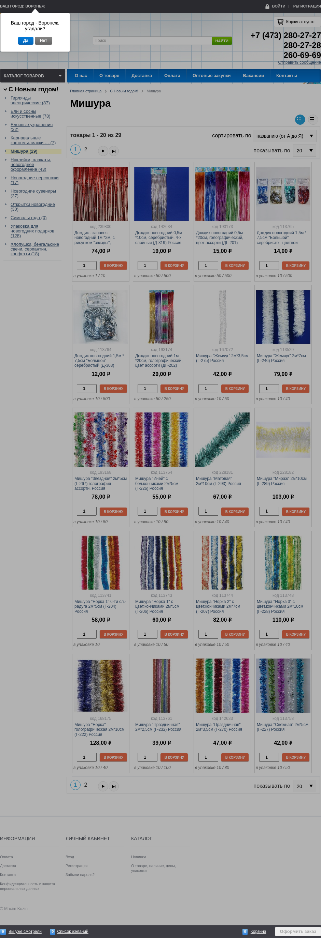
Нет (43, 40)
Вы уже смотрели (25, 931)
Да (25, 40)
